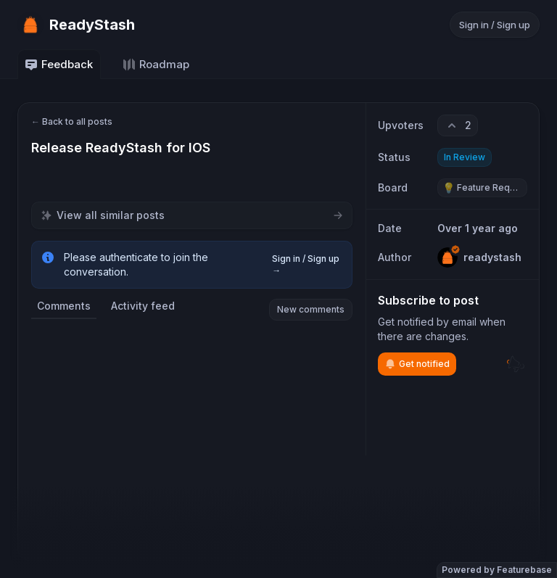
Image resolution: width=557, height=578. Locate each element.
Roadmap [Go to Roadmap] (155, 64)
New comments (310, 309)
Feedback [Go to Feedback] (58, 64)
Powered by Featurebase (497, 569)
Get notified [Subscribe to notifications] (417, 364)
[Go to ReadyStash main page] (76, 25)
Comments (64, 306)
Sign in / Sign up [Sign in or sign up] (494, 24)
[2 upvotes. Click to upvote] (457, 125)
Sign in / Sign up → (305, 264)
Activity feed (143, 306)
